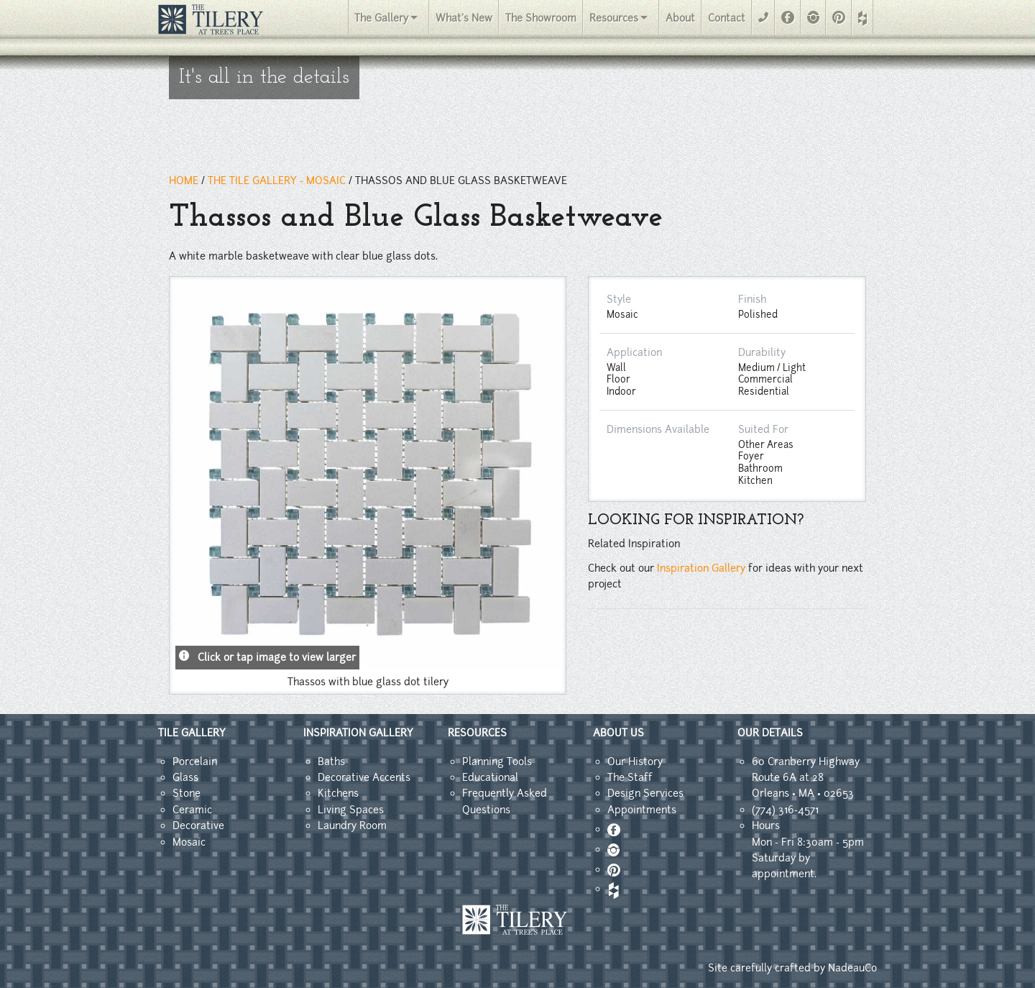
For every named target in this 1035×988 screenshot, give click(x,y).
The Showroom (540, 18)
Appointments (641, 809)
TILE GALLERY (192, 732)
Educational (490, 777)
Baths (331, 761)
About (680, 18)
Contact (726, 18)
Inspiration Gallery (701, 568)
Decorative (198, 825)
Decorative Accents (364, 777)
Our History (635, 761)
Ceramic (192, 809)
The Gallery (381, 18)
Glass (185, 777)
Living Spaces (351, 809)
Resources (613, 18)
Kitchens (338, 793)
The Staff (630, 777)
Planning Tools (497, 761)
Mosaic (189, 842)
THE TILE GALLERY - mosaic (277, 180)
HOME (183, 180)
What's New (464, 18)
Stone (186, 793)
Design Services (645, 793)
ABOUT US (618, 732)
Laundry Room (352, 825)
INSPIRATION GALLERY (358, 732)
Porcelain (194, 761)
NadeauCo (852, 967)
